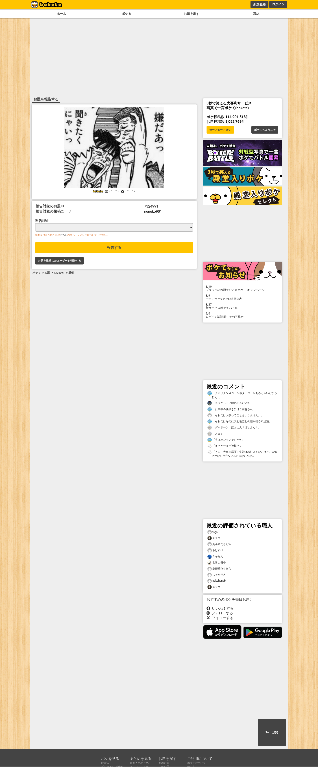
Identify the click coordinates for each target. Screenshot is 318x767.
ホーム (61, 14)
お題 (47, 272)
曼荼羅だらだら (219, 544)
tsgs (212, 532)
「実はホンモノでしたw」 (225, 440)
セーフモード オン (220, 129)
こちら (63, 235)
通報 (71, 272)
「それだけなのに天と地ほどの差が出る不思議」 (239, 421)
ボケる (126, 14)
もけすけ (215, 550)
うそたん (215, 557)
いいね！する (220, 608)
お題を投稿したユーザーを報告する (59, 260)
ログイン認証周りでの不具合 (242, 315)
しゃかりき (216, 575)
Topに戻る (272, 732)
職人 (256, 14)
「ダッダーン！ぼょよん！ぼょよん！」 (234, 427)
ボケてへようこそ (265, 129)
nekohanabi (216, 581)
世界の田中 (216, 563)
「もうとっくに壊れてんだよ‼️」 (229, 403)
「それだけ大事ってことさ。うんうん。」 (235, 415)
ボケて (37, 272)
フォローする (220, 613)
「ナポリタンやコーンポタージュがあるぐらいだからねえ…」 (242, 395)
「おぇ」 (215, 433)
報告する (114, 247)
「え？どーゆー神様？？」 (226, 446)
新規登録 (259, 4)
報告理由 (42, 221)
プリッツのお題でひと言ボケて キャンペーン (242, 288)
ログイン (278, 4)
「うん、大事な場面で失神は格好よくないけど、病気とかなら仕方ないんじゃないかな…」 (242, 453)
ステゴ (213, 538)
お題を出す (191, 14)
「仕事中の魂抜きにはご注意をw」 (231, 409)
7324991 (59, 272)
